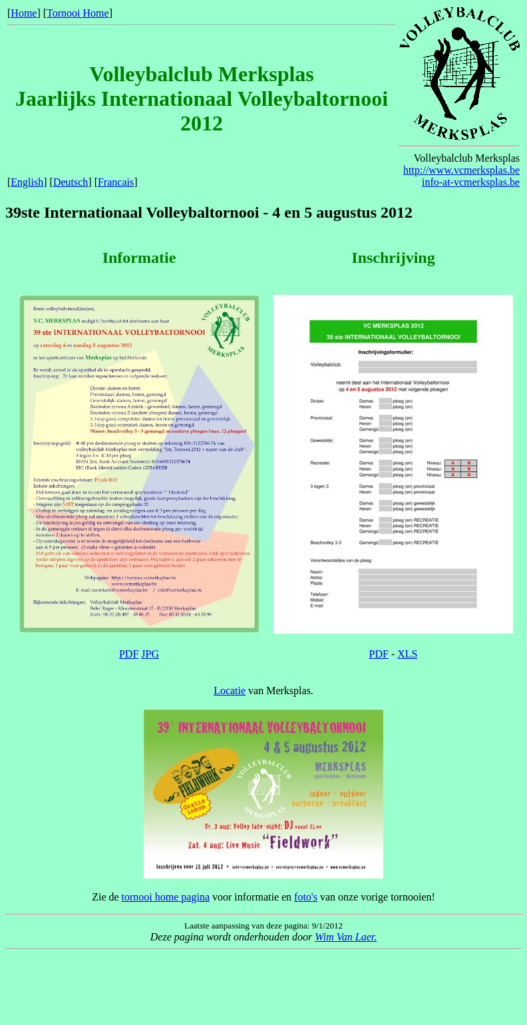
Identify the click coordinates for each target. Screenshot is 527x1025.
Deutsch (70, 182)
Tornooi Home (78, 13)
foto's (305, 897)
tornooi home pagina (166, 897)
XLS (407, 654)
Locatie (230, 690)
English (27, 182)
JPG (150, 654)
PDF (128, 654)
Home (24, 13)
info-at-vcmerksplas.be (471, 182)
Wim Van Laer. (346, 936)
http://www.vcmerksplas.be (461, 170)
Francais (116, 182)
